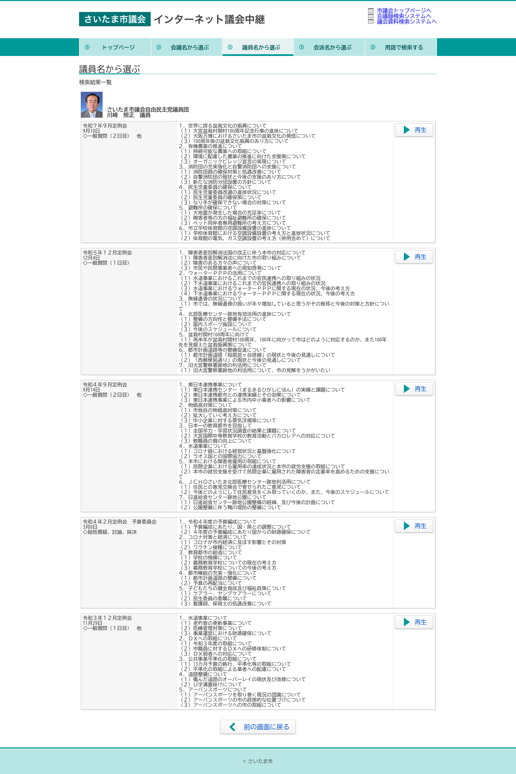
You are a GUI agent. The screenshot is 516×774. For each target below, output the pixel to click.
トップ (118, 47)
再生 (421, 130)
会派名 (333, 47)
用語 (404, 47)
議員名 (261, 47)
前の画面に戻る (266, 727)
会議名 (190, 47)
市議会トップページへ (404, 10)
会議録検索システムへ (404, 16)
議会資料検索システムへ (407, 21)
